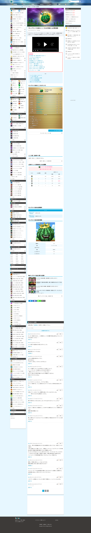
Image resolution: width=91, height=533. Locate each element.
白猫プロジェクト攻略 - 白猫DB (20, 520)
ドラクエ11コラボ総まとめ (35, 57)
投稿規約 (36, 325)
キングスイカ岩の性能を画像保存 (55, 130)
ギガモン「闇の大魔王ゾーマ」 (35, 63)
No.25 (29, 333)
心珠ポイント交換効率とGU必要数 (36, 77)
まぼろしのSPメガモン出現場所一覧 (37, 67)
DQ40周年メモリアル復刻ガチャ (36, 60)
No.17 (29, 390)
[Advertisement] (45, 144)
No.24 (29, 342)
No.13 (29, 443)
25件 (39, 30)
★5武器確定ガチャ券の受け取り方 (36, 62)
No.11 (29, 468)
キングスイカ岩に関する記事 (35, 81)
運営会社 (44, 524)
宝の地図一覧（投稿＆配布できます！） (37, 55)
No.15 (29, 405)
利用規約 (40, 524)
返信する (30, 339)
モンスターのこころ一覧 (45, 133)
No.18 (29, 379)
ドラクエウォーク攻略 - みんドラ (20, 1)
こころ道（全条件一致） (34, 76)
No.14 (29, 415)
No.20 (29, 356)
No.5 (29, 460)
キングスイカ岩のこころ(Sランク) (36, 75)
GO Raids (56, 520)
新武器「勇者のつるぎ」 (34, 59)
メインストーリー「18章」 (35, 70)
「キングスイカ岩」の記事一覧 (45, 296)
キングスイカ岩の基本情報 (34, 80)
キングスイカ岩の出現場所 (34, 79)
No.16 (29, 398)
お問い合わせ (49, 524)
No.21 (29, 349)
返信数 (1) (30, 465)
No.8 (29, 484)
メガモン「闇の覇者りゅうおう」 (36, 65)
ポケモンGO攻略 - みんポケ (19, 521)
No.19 (29, 366)
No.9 (29, 477)
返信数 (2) (30, 353)
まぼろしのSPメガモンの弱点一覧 (36, 68)
